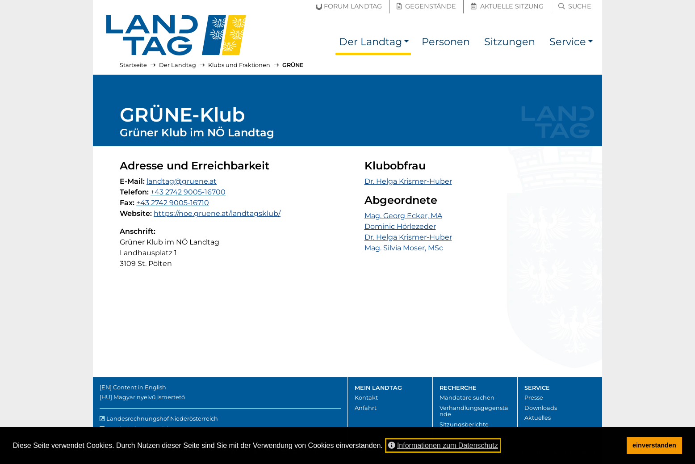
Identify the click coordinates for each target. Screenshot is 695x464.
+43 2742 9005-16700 (188, 192)
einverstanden (654, 445)
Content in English (139, 387)
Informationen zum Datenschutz (443, 445)
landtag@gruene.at (182, 181)
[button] (406, 43)
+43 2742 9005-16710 (172, 202)
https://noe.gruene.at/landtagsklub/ (217, 213)
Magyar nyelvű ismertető (149, 397)
